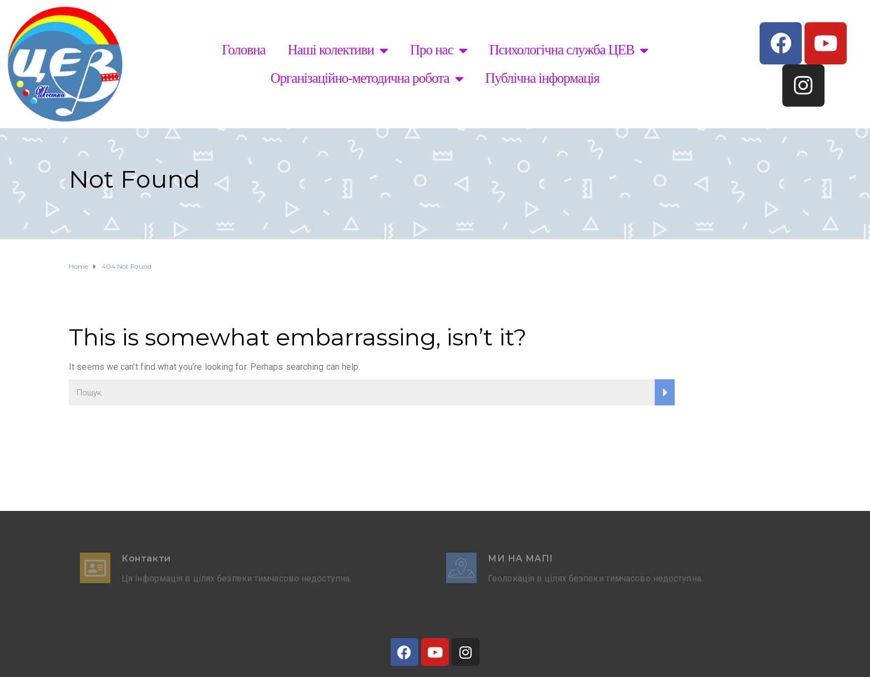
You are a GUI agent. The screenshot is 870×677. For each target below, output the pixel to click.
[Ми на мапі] (461, 568)
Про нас (438, 50)
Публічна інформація (542, 78)
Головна (244, 49)
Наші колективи (337, 50)
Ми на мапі (520, 558)
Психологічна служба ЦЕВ (568, 50)
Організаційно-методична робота (367, 78)
